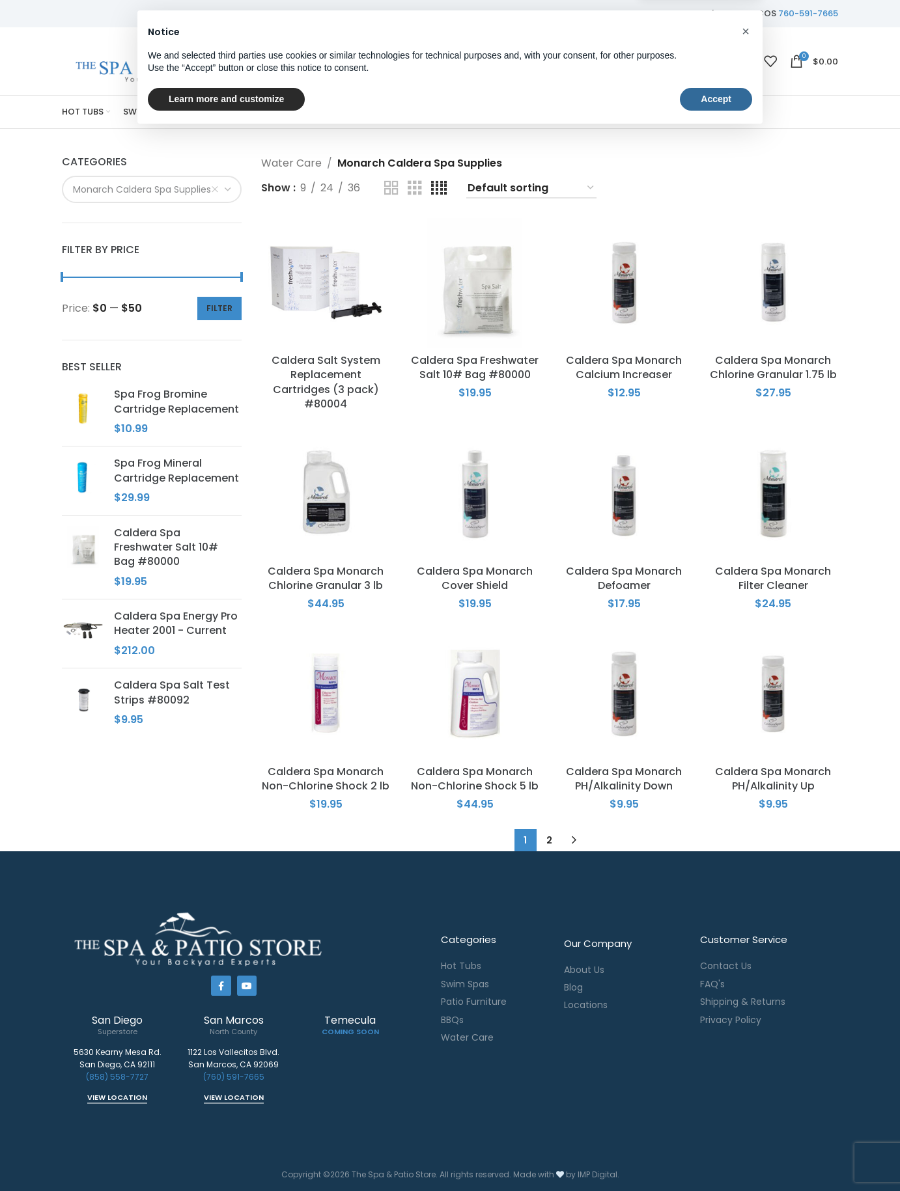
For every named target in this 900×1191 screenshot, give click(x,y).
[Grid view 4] (439, 188)
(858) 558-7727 (117, 1076)
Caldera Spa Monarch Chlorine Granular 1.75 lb (773, 367)
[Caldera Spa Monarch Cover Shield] (475, 493)
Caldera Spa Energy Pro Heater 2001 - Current (176, 623)
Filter (219, 308)
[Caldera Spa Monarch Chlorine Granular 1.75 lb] (773, 283)
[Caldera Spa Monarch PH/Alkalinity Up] (773, 694)
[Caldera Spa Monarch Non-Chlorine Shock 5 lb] (475, 694)
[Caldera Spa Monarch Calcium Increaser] (624, 283)
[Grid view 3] (415, 188)
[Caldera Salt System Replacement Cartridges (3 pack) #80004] (326, 283)
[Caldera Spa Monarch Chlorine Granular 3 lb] (326, 493)
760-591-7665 (808, 13)
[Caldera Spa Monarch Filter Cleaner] (773, 493)
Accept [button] (716, 1155)
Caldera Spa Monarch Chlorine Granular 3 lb (326, 578)
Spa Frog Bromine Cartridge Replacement (176, 401)
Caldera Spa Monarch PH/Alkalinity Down (624, 778)
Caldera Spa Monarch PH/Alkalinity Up (773, 778)
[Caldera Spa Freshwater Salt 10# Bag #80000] (475, 283)
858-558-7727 (677, 13)
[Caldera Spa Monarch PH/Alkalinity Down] (624, 694)
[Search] (468, 61)
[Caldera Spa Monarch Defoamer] (624, 493)
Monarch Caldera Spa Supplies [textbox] (146, 189)
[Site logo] (176, 60)
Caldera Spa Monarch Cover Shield (475, 578)
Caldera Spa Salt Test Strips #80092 (172, 692)
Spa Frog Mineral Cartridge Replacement (176, 470)
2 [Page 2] (549, 840)
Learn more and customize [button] (226, 1155)
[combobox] (152, 189)
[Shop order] (531, 188)
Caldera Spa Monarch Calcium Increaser (624, 367)
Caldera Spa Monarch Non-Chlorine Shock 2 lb (325, 778)
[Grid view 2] (391, 188)
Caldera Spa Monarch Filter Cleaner (773, 578)
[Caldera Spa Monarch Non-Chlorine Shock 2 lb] (326, 694)
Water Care (291, 163)
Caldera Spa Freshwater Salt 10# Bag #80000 (166, 547)
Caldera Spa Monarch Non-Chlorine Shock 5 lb (475, 778)
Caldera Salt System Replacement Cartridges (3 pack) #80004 (326, 382)
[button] (745, 1088)
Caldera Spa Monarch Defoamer (624, 578)
